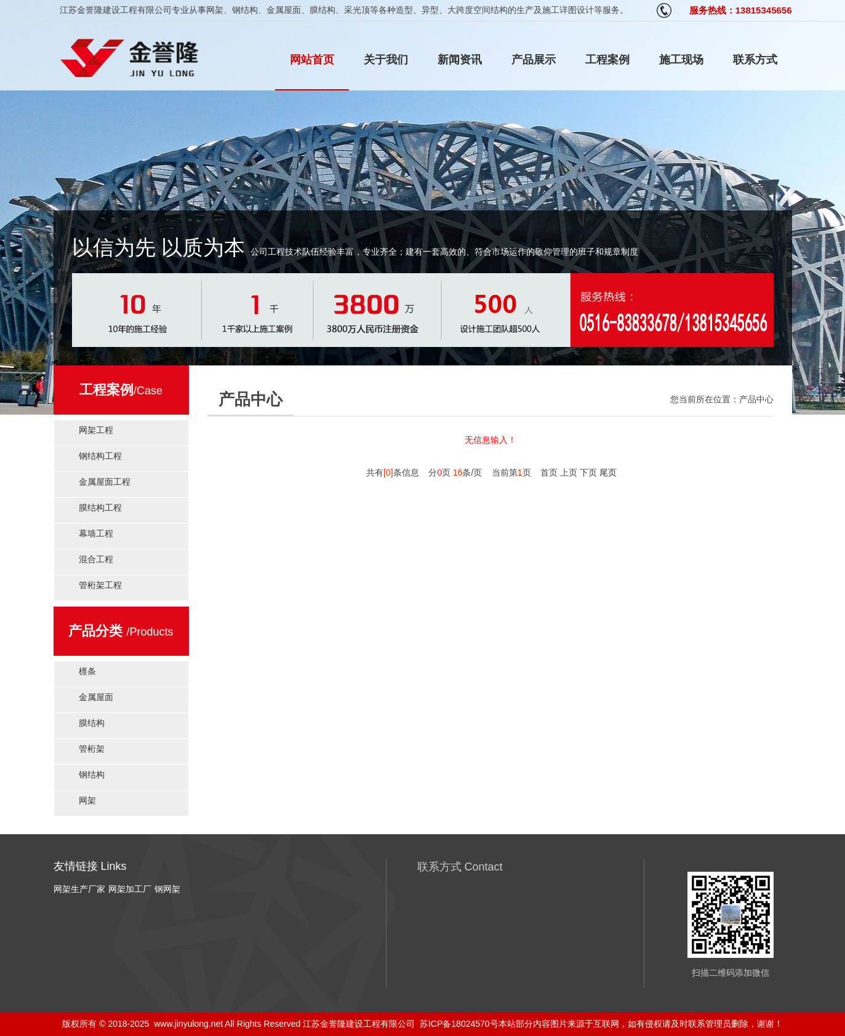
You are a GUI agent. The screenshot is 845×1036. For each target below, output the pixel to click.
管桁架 (92, 749)
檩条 (87, 671)
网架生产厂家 (79, 889)
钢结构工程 (100, 456)
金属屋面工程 (104, 482)
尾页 (608, 472)
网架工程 (96, 430)
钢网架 (167, 889)
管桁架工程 (100, 585)
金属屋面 (96, 697)
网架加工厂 (129, 889)
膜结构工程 (100, 507)
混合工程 (96, 559)
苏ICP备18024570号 (459, 1024)
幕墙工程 (96, 533)
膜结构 (92, 723)
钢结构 (92, 774)
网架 (87, 800)
